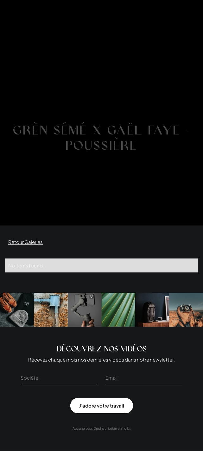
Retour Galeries (25, 242)
